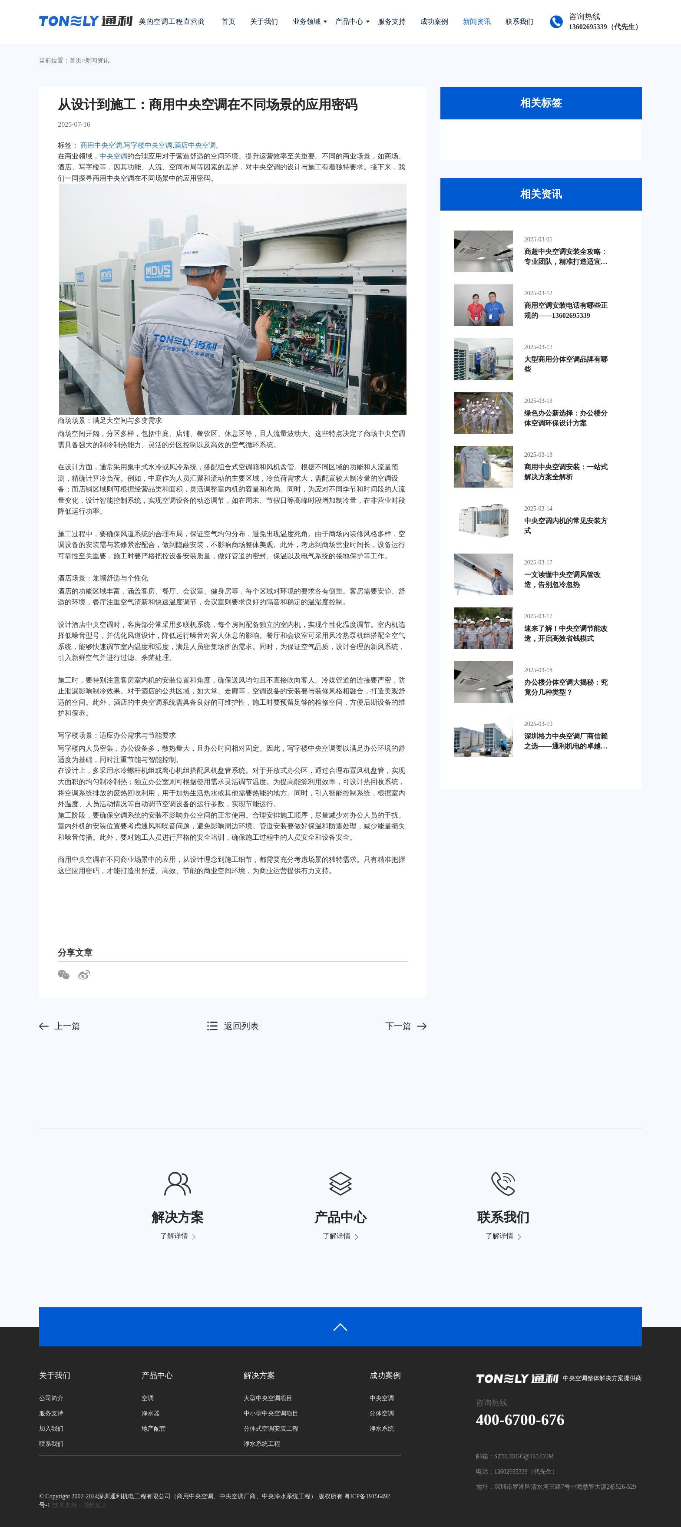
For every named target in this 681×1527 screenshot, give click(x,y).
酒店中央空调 (195, 145)
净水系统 (382, 1428)
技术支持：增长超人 (80, 1505)
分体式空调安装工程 (271, 1428)
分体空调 (382, 1413)
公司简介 (51, 1398)
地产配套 (154, 1428)
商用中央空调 (101, 145)
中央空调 (113, 156)
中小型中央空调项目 (271, 1413)
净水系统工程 (262, 1444)
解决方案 (259, 1375)
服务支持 (392, 21)
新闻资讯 (477, 21)
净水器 (151, 1413)
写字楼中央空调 (148, 145)
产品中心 (349, 21)
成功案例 (434, 21)
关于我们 (264, 21)
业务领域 (307, 21)
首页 (228, 21)
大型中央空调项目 (268, 1398)
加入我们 (51, 1428)
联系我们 (519, 21)
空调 (148, 1398)
